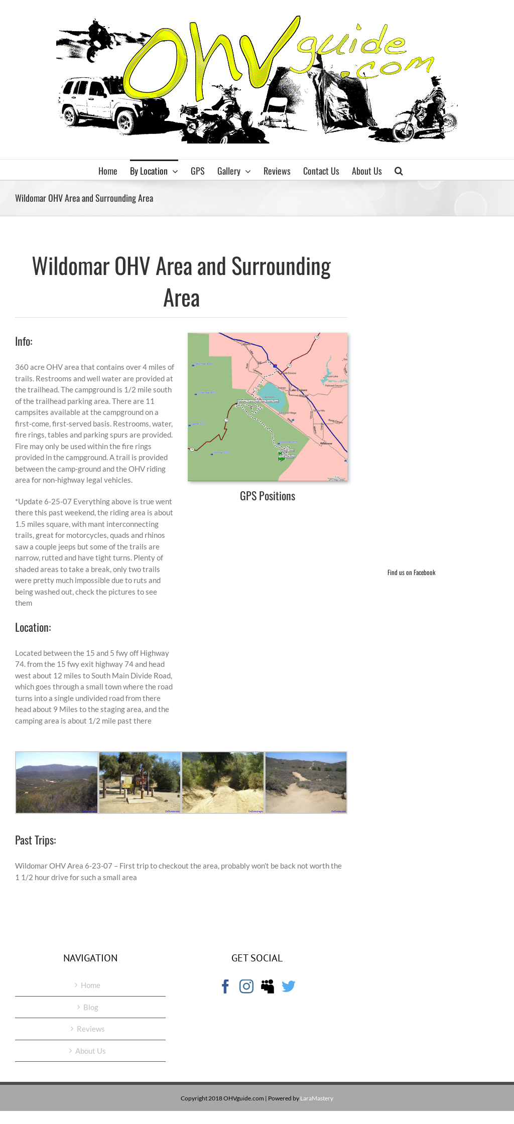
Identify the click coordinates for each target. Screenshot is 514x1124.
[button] (399, 170)
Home (90, 985)
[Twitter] (289, 986)
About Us (90, 1050)
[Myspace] (268, 986)
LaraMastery (316, 1098)
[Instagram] (246, 986)
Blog (90, 1007)
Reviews (91, 1028)
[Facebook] (225, 986)
